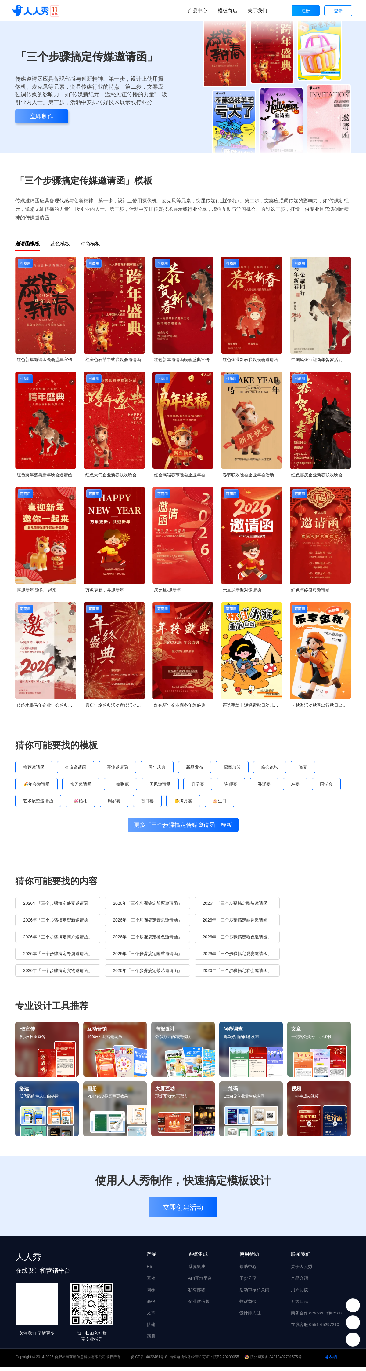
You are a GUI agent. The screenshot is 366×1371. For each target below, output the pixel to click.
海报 (151, 1305)
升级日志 (299, 1305)
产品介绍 (299, 1282)
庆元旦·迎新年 (167, 590)
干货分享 (248, 1282)
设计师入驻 (250, 1317)
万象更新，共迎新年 (104, 590)
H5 (149, 1270)
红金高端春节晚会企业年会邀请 (184, 474)
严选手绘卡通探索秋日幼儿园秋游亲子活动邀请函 (252, 705)
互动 (151, 1282)
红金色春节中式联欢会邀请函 (113, 359)
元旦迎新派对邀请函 (242, 590)
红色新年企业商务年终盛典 (179, 705)
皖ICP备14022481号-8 (149, 1361)
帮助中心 (248, 1270)
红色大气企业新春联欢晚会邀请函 (115, 474)
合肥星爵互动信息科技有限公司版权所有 (87, 1361)
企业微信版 (199, 1305)
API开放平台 (200, 1282)
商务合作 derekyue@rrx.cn (316, 1317)
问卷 (151, 1294)
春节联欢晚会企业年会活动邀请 (252, 474)
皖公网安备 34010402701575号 (273, 1361)
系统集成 (196, 1270)
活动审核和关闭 (254, 1294)
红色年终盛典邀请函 (310, 590)
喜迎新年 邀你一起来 (36, 590)
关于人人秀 (301, 1270)
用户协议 (299, 1294)
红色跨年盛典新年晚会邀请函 (44, 474)
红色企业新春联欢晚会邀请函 (250, 359)
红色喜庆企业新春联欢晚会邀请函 (321, 474)
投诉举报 (248, 1305)
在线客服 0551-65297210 (315, 1328)
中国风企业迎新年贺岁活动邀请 (321, 359)
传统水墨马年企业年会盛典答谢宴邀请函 (46, 705)
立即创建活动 (183, 1211)
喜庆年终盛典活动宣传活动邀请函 (115, 705)
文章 (151, 1317)
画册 (151, 1340)
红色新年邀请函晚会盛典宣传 (44, 359)
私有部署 (196, 1294)
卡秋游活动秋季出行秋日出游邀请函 (321, 705)
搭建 (151, 1328)
